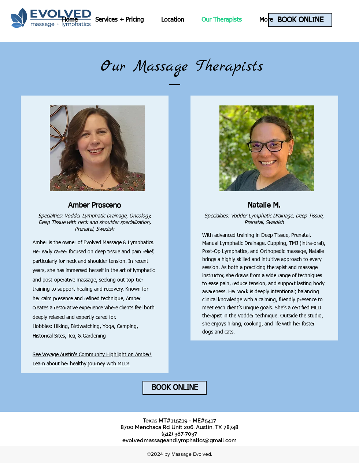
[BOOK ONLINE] (300, 20)
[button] (119, 20)
